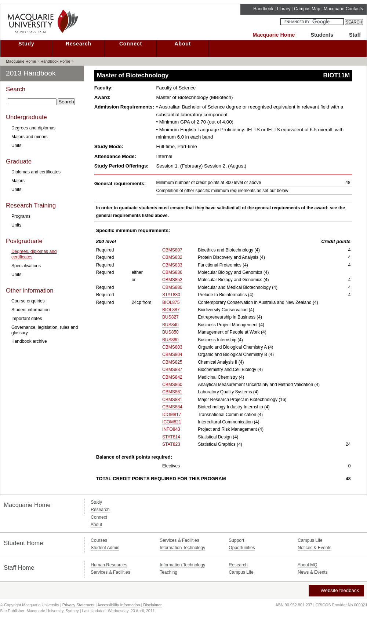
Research (78, 44)
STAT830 (171, 294)
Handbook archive (29, 341)
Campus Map (307, 8)
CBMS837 (172, 369)
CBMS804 (172, 354)
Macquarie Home (273, 35)
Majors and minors (29, 136)
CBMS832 (172, 257)
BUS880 (170, 339)
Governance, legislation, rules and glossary (44, 330)
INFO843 (171, 429)
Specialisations (26, 265)
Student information (30, 309)
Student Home (23, 543)
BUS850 (170, 332)
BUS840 (170, 324)
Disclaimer (152, 605)
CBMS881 (172, 399)
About (183, 44)
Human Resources (109, 564)
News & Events (312, 572)
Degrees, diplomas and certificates (34, 254)
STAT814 (171, 437)
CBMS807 (172, 250)
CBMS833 (172, 265)
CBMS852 (172, 279)
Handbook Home (55, 61)
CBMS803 (172, 347)
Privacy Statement (78, 605)
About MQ (307, 564)
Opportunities (242, 547)
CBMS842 (172, 377)
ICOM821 (171, 422)
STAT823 (171, 444)
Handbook (263, 8)
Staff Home (19, 567)
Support (236, 540)
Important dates (26, 318)
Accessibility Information (119, 605)
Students (321, 35)
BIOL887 (170, 309)
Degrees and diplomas (33, 128)
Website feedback (336, 590)
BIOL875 (170, 302)
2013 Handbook (31, 73)
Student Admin (105, 547)
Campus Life (310, 540)
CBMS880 (172, 287)
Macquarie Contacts (343, 8)
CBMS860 (172, 384)
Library (284, 8)
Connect (130, 44)
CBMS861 (172, 391)
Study (26, 44)
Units (16, 145)
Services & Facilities (179, 540)
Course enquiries (28, 301)
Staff (355, 35)
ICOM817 (171, 414)
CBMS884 (172, 406)
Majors (18, 180)
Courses (99, 540)
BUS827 (170, 317)
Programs (20, 216)
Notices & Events (314, 547)
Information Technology (182, 547)
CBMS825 (172, 362)
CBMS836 (172, 272)
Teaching (168, 572)
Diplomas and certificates (36, 171)
